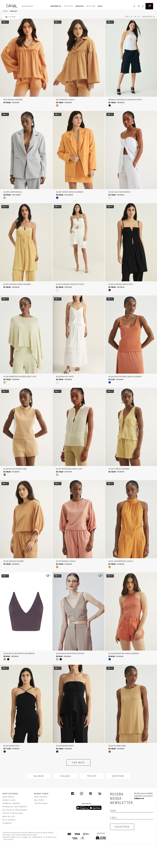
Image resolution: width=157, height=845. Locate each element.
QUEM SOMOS (8, 797)
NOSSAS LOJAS (9, 800)
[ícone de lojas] (134, 6)
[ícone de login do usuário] (143, 6)
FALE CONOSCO (9, 820)
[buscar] (22, 6)
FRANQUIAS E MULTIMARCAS (15, 807)
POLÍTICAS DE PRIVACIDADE (15, 810)
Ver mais (78, 762)
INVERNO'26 (56, 6)
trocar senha (41, 803)
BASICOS (80, 6)
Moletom (90, 6)
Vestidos (68, 6)
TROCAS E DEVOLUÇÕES (13, 813)
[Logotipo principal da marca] (11, 6)
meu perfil (39, 800)
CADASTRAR (122, 826)
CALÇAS (65, 776)
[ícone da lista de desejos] (139, 6)
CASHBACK (7, 823)
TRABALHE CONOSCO (11, 803)
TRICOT (92, 776)
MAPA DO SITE (9, 816)
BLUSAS (39, 776)
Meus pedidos (40, 797)
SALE (100, 6)
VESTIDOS (118, 776)
